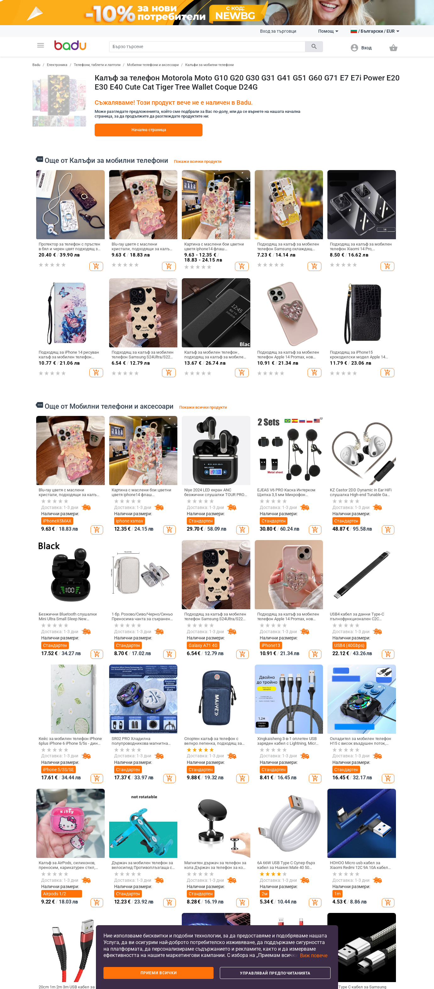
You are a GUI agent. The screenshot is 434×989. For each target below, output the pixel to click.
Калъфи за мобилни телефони (209, 65)
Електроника (57, 65)
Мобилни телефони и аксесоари (153, 65)
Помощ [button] (328, 31)
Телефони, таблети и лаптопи (97, 65)
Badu (36, 65)
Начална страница (148, 129)
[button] (40, 45)
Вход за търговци (278, 31)
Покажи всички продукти (197, 161)
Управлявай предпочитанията (275, 973)
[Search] (207, 46)
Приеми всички (159, 973)
